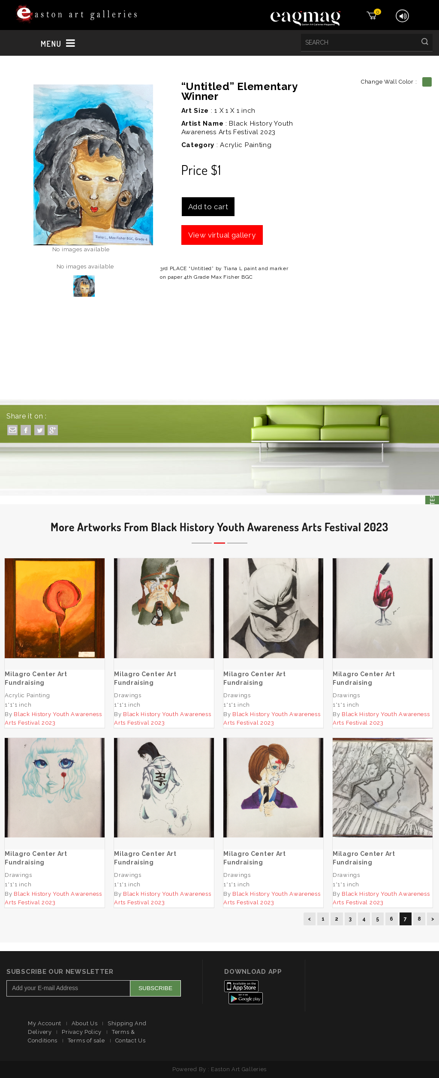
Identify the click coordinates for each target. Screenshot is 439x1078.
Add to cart (208, 206)
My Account (44, 1023)
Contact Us (130, 1040)
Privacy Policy (82, 1032)
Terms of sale (86, 1040)
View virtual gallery (222, 235)
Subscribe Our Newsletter (60, 972)
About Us (85, 1023)
